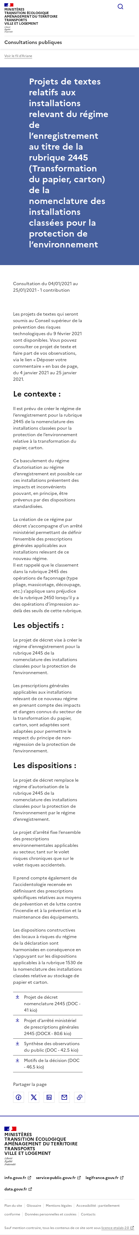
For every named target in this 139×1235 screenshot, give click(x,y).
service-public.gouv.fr (56, 1178)
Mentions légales (59, 1205)
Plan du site (13, 1205)
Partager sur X (33, 1097)
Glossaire (34, 1205)
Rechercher (120, 6)
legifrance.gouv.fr (102, 1178)
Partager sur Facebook (18, 1097)
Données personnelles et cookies (50, 1214)
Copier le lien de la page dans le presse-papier (79, 1097)
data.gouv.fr (15, 1189)
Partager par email (64, 1097)
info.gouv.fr (15, 1178)
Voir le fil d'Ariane (18, 56)
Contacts (88, 1214)
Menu (131, 6)
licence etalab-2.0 (115, 1227)
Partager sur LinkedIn (49, 1097)
